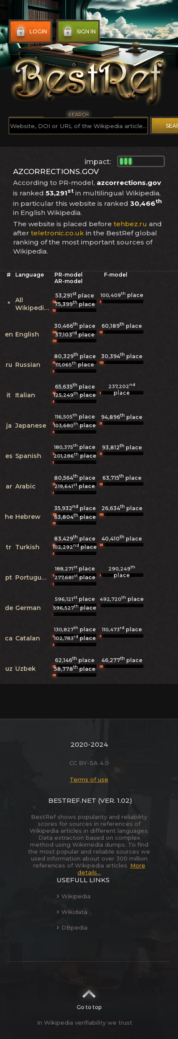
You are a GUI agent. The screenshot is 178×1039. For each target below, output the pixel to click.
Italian (25, 395)
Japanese (30, 425)
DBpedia (72, 927)
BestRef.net (72, 800)
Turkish (27, 547)
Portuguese (34, 577)
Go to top (89, 996)
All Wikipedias (33, 304)
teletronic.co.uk (57, 233)
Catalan (27, 638)
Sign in (78, 31)
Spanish (28, 456)
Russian (27, 365)
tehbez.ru (130, 224)
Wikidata (72, 911)
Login (30, 31)
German (28, 608)
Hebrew (27, 517)
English (27, 334)
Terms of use (89, 779)
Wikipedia (74, 896)
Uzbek (25, 669)
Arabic (25, 486)
